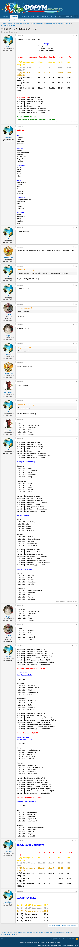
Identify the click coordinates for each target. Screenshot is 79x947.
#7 (76, 304)
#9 (76, 344)
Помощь (65, 939)
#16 (76, 625)
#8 (76, 325)
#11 (76, 382)
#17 (76, 645)
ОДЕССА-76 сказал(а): (25, 270)
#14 (76, 439)
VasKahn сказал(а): (24, 308)
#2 (76, 126)
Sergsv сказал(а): (23, 348)
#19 (76, 891)
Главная (5, 16)
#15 (76, 606)
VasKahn (5, 32)
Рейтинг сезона (42, 16)
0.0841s (64, 945)
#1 (76, 36)
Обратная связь (56, 939)
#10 (76, 363)
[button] (2, 939)
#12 (76, 401)
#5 (76, 266)
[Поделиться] (73, 36)
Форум (14, 16)
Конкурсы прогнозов (27, 16)
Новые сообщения (7, 20)
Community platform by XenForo (34, 942)
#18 (76, 840)
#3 (76, 228)
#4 (76, 247)
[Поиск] (76, 17)
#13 (76, 420)
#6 (76, 285)
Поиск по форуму (19, 20)
